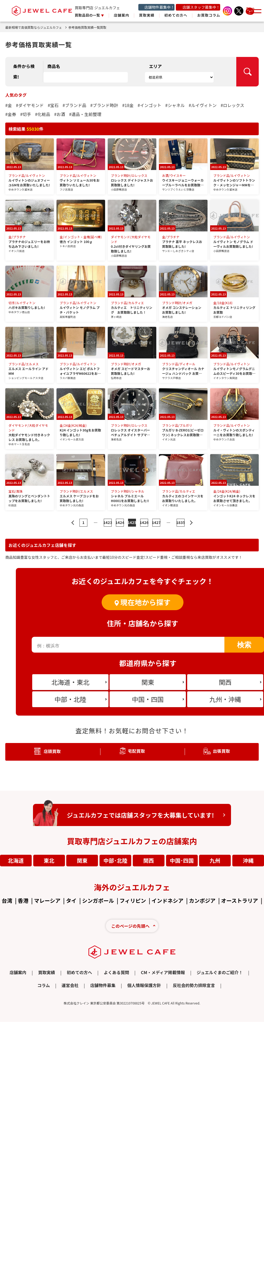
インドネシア (167, 900)
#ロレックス (232, 105)
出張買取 (221, 751)
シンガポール (98, 900)
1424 (120, 522)
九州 (215, 860)
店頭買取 (52, 751)
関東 (82, 860)
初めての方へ (175, 15)
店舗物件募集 (103, 985)
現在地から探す (145, 602)
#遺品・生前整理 (85, 114)
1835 (181, 522)
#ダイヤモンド (30, 105)
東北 (49, 860)
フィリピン (133, 900)
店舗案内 (121, 15)
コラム (43, 985)
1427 (156, 522)
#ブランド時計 (104, 105)
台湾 (7, 900)
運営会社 (70, 985)
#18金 (128, 105)
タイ (71, 900)
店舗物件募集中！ (159, 7)
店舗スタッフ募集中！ (201, 7)
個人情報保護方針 (144, 985)
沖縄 (248, 860)
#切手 (25, 114)
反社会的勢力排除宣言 (194, 985)
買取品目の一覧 (88, 15)
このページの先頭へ (130, 926)
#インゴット (149, 105)
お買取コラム (208, 15)
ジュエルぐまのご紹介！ (220, 972)
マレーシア (47, 900)
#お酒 (59, 114)
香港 (23, 900)
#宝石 (53, 105)
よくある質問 (116, 972)
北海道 (16, 860)
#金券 (10, 114)
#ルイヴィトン (203, 105)
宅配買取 (136, 751)
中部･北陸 (115, 860)
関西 (148, 860)
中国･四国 (182, 860)
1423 (108, 522)
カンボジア (202, 900)
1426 (144, 522)
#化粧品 (42, 114)
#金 (8, 105)
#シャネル (175, 105)
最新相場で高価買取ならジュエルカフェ (36, 27)
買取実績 (146, 15)
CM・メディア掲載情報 (163, 972)
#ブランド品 (74, 105)
